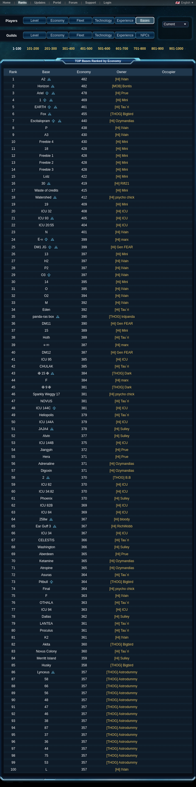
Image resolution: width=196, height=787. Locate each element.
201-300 (50, 49)
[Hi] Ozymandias (122, 121)
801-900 (158, 49)
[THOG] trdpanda (122, 317)
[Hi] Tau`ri (122, 107)
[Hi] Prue (121, 93)
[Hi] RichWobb (121, 526)
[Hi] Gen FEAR (122, 247)
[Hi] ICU (122, 211)
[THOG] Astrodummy (121, 672)
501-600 (104, 49)
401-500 (86, 49)
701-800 (140, 49)
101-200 (33, 49)
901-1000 (176, 49)
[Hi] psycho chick (121, 197)
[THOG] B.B (122, 478)
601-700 (122, 49)
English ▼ (184, 2)
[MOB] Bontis (122, 86)
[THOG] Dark (122, 373)
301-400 (68, 49)
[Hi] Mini (122, 100)
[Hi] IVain (121, 79)
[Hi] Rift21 (122, 183)
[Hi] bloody (122, 519)
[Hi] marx (121, 240)
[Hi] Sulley (121, 429)
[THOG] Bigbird (121, 114)
